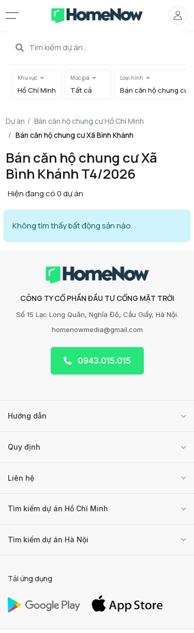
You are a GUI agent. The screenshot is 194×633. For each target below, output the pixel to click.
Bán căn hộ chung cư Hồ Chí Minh (89, 121)
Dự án (15, 121)
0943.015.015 (97, 361)
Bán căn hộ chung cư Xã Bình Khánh (74, 135)
